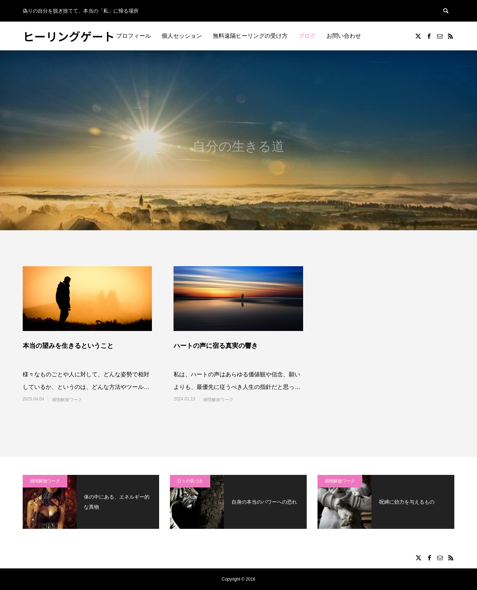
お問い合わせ (344, 36)
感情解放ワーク (67, 399)
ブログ (307, 36)
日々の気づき (190, 481)
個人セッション (182, 36)
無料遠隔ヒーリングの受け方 (250, 36)
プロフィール (133, 36)
